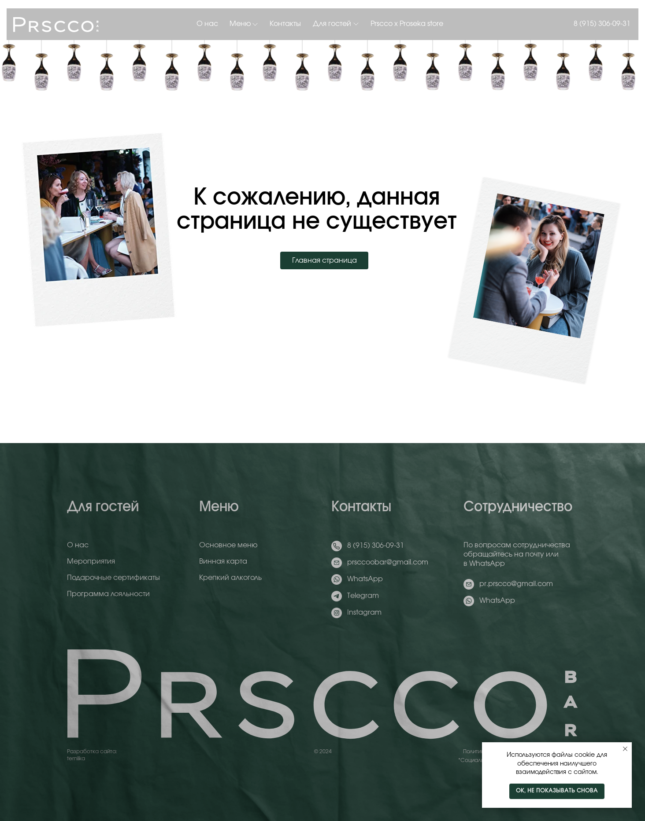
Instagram (364, 612)
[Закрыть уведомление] (625, 748)
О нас (207, 23)
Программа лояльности (108, 593)
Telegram (363, 595)
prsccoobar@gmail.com (387, 562)
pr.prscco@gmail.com (516, 583)
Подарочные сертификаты (113, 577)
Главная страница (324, 260)
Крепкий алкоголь (230, 577)
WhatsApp (365, 579)
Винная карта (223, 561)
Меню (240, 23)
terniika (76, 758)
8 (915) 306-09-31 (602, 23)
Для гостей (332, 23)
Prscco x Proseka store (407, 23)
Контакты (285, 23)
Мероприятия (91, 561)
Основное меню (228, 545)
